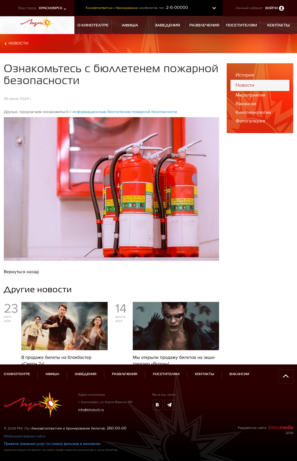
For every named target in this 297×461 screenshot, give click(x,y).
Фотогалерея (250, 121)
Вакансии (246, 103)
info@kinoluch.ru (91, 410)
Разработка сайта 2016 (265, 430)
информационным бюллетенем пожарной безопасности (125, 111)
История (245, 75)
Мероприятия (250, 95)
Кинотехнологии (253, 112)
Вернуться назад (21, 271)
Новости (18, 43)
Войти (271, 8)
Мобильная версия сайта (24, 436)
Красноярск (50, 8)
